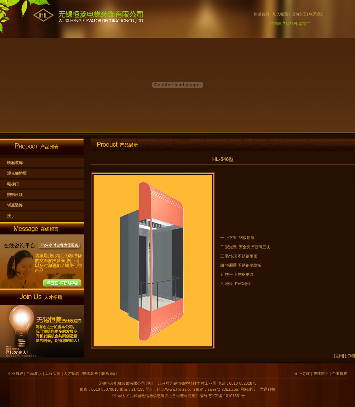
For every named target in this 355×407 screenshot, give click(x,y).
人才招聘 (71, 373)
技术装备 (90, 373)
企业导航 (302, 373)
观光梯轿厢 (17, 173)
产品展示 (34, 373)
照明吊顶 (15, 194)
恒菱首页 (263, 14)
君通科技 (267, 389)
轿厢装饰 (15, 163)
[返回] (339, 356)
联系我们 (317, 14)
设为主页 (299, 14)
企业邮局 (340, 373)
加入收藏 (280, 14)
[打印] (350, 356)
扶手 (11, 216)
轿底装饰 (15, 205)
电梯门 (13, 184)
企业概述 (16, 373)
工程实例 (53, 373)
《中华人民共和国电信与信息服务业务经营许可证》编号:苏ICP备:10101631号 (177, 396)
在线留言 (321, 373)
